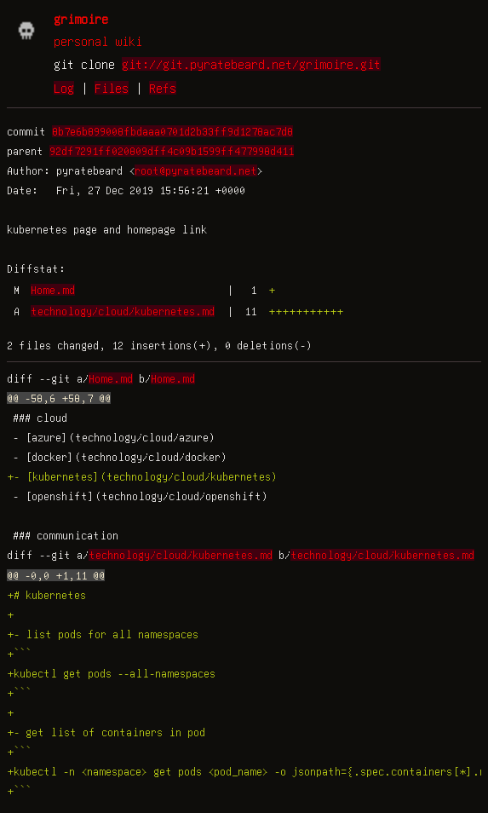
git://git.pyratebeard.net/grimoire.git (251, 64)
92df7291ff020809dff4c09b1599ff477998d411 (171, 151)
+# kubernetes (46, 595)
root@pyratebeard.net (196, 170)
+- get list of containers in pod (106, 732)
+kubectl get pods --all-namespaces (111, 673)
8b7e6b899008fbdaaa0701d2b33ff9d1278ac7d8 (172, 131)
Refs (162, 88)
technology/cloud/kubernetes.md (123, 311)
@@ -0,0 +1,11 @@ (56, 575)
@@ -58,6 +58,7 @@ (59, 398)
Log (64, 88)
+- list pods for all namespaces (102, 634)
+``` (19, 654)
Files (112, 88)
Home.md (53, 290)
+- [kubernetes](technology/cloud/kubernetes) (142, 476)
